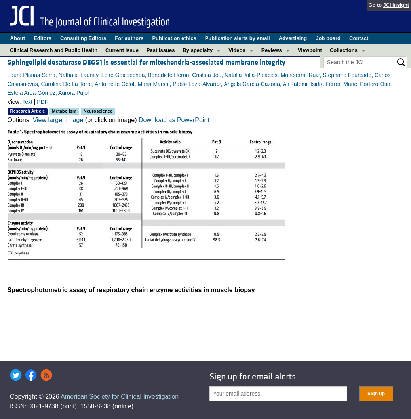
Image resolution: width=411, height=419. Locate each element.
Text (27, 102)
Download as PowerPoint (174, 120)
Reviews (271, 50)
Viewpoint (310, 50)
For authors (129, 38)
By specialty (198, 50)
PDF (42, 102)
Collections (344, 50)
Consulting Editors (83, 38)
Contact (358, 38)
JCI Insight (396, 5)
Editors (42, 38)
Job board (328, 38)
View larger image (58, 120)
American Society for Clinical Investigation (120, 396)
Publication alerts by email (237, 38)
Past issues (161, 50)
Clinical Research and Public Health (53, 50)
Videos (236, 50)
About (17, 38)
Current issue (122, 50)
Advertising (293, 38)
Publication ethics (174, 38)
